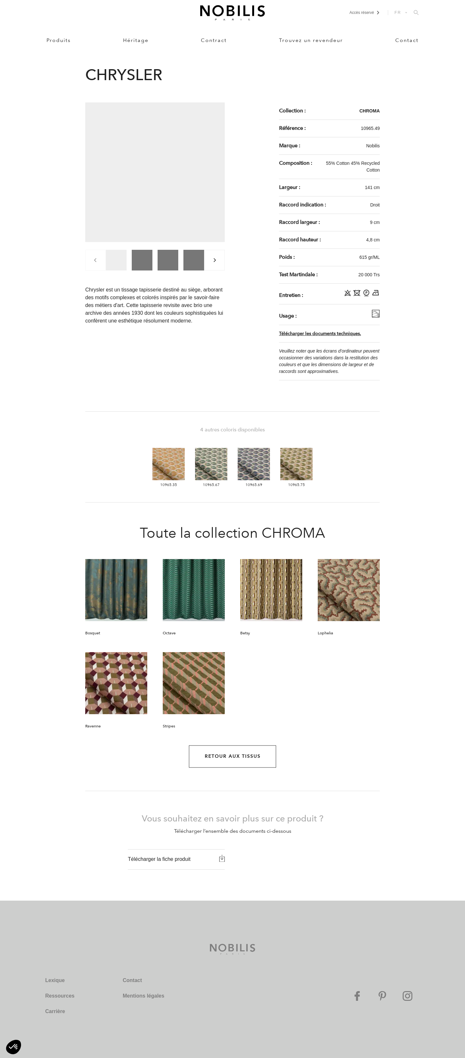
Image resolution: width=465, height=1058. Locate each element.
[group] (116, 260)
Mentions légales (143, 996)
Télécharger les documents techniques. (320, 334)
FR (398, 12)
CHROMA (369, 110)
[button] (13, 1047)
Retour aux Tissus (233, 756)
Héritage (136, 40)
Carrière (55, 1011)
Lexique (55, 980)
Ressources (60, 996)
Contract (214, 40)
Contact (406, 40)
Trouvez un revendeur (311, 40)
